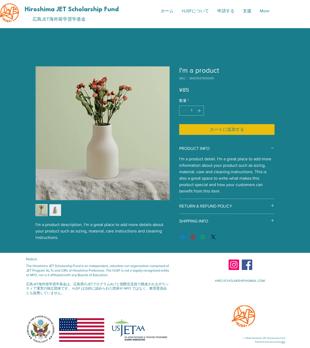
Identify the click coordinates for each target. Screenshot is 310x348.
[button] (195, 11)
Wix (283, 341)
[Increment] (199, 110)
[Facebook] (247, 265)
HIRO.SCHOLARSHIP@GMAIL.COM (240, 281)
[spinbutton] (191, 110)
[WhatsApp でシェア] (203, 237)
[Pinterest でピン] (193, 237)
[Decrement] (183, 110)
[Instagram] (234, 265)
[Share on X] (213, 237)
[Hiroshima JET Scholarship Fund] (72, 9)
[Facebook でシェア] (182, 237)
